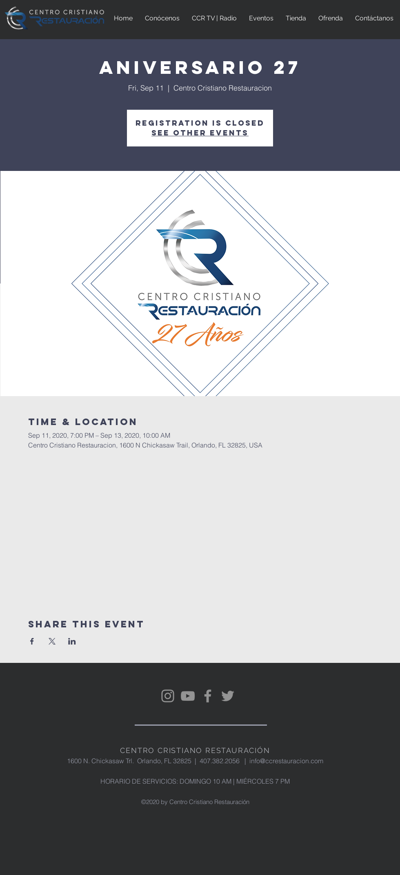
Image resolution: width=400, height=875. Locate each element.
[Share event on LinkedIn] (72, 641)
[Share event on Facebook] (32, 641)
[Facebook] (207, 695)
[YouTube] (187, 695)
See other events (200, 132)
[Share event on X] (52, 641)
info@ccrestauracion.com (286, 761)
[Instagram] (167, 695)
